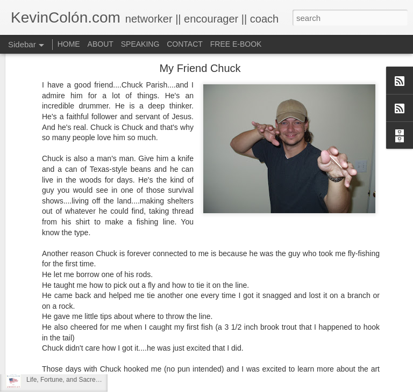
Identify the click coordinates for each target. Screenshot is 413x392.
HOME (69, 44)
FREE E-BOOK (236, 44)
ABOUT (100, 44)
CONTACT (185, 44)
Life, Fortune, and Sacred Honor (72, 379)
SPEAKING (140, 44)
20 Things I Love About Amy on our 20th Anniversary (101, 355)
